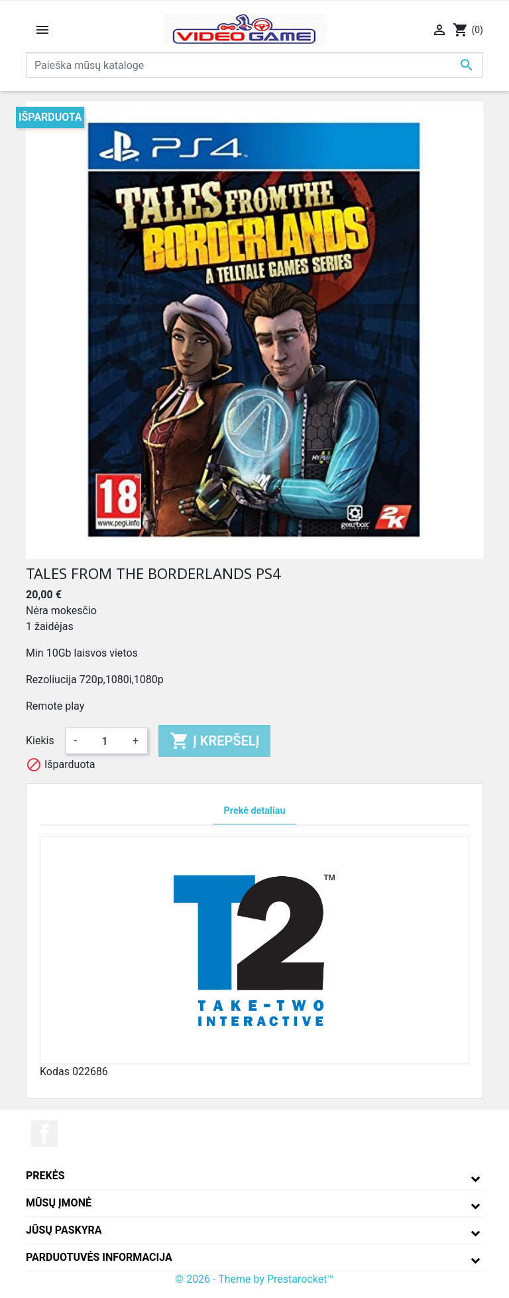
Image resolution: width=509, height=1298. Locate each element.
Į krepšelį (214, 741)
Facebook (44, 1133)
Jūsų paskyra (64, 1230)
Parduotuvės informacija (99, 1257)
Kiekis (40, 740)
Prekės (45, 1175)
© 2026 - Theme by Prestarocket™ (255, 1279)
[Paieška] (254, 65)
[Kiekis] (105, 740)
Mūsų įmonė (58, 1203)
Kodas (55, 1071)
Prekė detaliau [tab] (255, 810)
